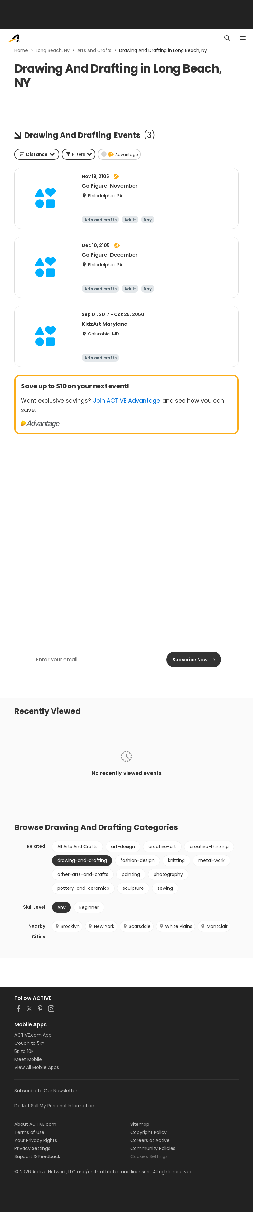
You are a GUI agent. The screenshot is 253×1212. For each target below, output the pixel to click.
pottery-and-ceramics (83, 888)
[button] (78, 154)
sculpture (133, 888)
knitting (176, 860)
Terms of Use (29, 1132)
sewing (165, 888)
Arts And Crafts (94, 50)
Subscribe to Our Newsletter (45, 1090)
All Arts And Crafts (77, 846)
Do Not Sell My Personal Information (54, 1106)
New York (101, 926)
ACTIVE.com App (33, 1035)
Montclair (214, 926)
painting (131, 874)
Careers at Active (150, 1140)
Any (61, 907)
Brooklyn (67, 926)
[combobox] (36, 154)
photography (168, 874)
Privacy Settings (32, 1148)
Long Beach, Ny (53, 50)
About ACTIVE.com (35, 1124)
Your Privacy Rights (35, 1140)
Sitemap (139, 1124)
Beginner (89, 907)
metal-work (211, 860)
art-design (123, 846)
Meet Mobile (28, 1059)
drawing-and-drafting (82, 860)
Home (21, 50)
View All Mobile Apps (36, 1067)
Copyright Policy (148, 1132)
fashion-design (137, 860)
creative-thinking (209, 846)
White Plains (175, 926)
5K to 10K (24, 1051)
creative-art (162, 846)
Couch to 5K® (29, 1043)
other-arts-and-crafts (82, 874)
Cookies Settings (149, 1156)
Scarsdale (137, 926)
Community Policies (152, 1148)
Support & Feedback (37, 1156)
